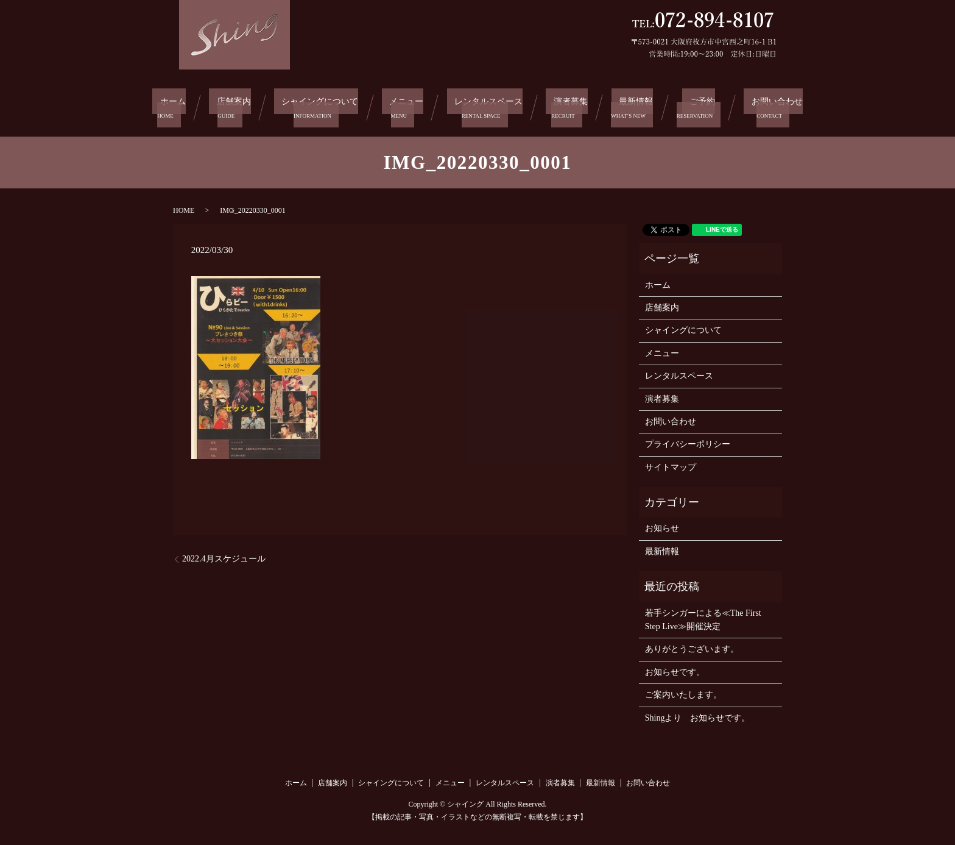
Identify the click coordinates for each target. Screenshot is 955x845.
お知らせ (662, 525)
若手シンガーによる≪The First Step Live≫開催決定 (703, 616)
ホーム (176, 105)
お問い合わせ (764, 105)
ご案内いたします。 (683, 691)
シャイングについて (320, 105)
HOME (183, 206)
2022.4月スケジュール (224, 555)
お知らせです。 (675, 668)
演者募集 (570, 105)
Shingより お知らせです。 (697, 714)
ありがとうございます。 (692, 646)
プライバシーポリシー (687, 440)
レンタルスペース (488, 105)
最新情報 (632, 105)
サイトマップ (670, 463)
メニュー (406, 105)
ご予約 (693, 105)
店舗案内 (233, 105)
